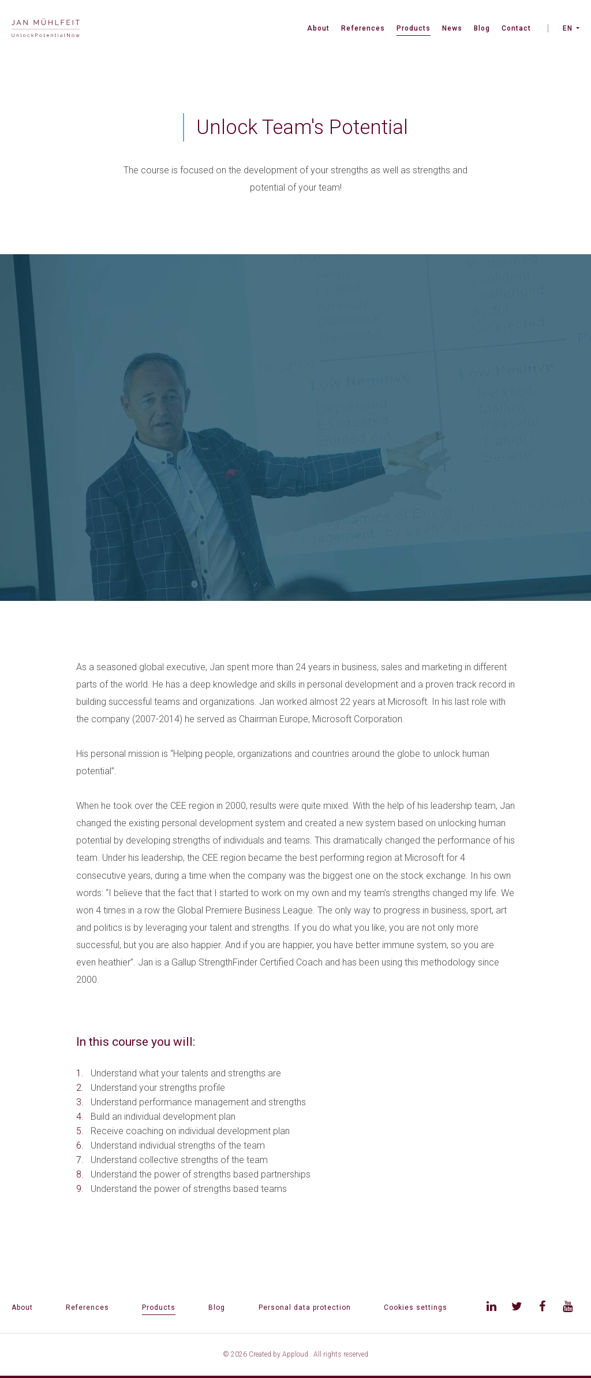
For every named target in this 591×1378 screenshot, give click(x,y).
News (452, 28)
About (318, 28)
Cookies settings (415, 1307)
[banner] (46, 29)
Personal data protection (305, 1307)
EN (568, 28)
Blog (482, 28)
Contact (516, 28)
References (363, 28)
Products (414, 28)
